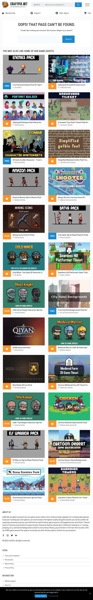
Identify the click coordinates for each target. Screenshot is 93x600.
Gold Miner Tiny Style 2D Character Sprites (28, 272)
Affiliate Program (10, 581)
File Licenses (9, 560)
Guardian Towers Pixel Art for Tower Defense (73, 498)
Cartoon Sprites (20, 312)
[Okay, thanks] (90, 593)
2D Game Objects (20, 387)
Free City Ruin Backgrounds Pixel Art (72, 310)
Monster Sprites (20, 162)
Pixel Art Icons (19, 125)
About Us (8, 585)
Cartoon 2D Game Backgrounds (70, 462)
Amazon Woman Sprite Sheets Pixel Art (28, 197)
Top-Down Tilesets (66, 125)
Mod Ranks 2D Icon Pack (22, 385)
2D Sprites (18, 87)
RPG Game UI (19, 350)
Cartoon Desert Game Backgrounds (72, 460)
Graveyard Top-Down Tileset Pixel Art (73, 122)
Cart (87, 13)
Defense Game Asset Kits (68, 200)
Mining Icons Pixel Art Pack (23, 235)
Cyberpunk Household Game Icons (71, 85)
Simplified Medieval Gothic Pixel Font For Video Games (73, 160)
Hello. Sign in (62, 13)
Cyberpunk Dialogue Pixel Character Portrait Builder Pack (28, 122)
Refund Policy (9, 564)
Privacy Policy (9, 568)
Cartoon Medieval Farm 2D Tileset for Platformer (73, 385)
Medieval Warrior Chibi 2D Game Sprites (73, 348)
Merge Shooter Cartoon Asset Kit (71, 197)
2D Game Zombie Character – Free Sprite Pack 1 (28, 160)
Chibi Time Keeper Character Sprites (27, 423)
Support (35, 13)
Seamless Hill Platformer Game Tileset (73, 272)
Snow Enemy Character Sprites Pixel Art (28, 498)
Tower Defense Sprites (67, 500)
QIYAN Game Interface (21, 348)
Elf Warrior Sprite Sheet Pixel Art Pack (28, 460)
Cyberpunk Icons (65, 87)
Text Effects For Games (67, 162)
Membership (8, 13)
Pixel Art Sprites (65, 237)
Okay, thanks (41, 596)
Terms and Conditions (12, 556)
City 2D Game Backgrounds (69, 312)
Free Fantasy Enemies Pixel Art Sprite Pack (28, 85)
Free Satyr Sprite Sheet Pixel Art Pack (73, 235)
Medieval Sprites (20, 200)
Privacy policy (53, 596)
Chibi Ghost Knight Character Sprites (27, 310)
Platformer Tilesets (66, 387)
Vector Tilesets (65, 275)
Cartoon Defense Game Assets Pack (72, 423)
